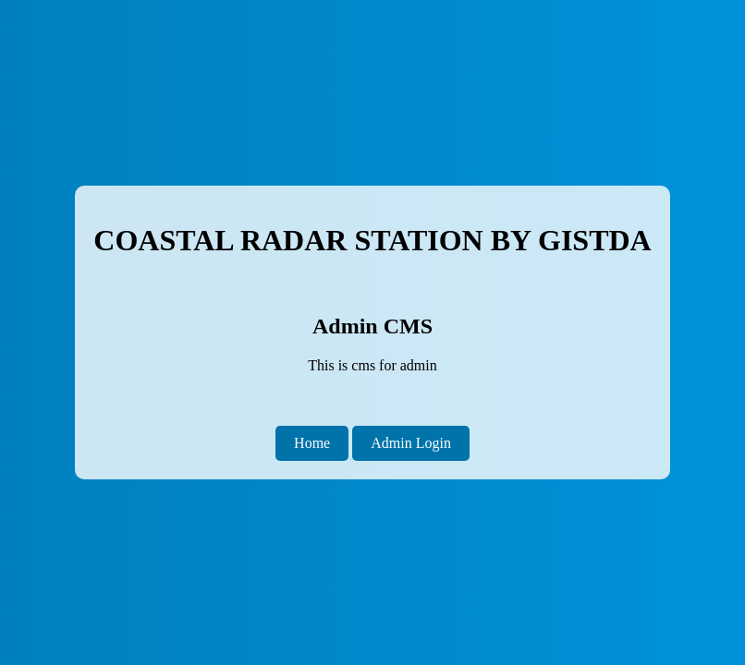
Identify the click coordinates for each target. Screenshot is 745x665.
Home (312, 443)
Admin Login (411, 443)
